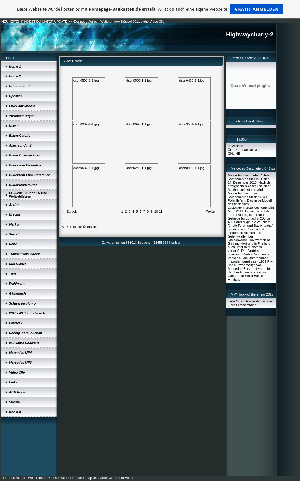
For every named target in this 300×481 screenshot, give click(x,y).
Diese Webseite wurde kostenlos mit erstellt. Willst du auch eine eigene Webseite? (150, 9)
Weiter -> (212, 211)
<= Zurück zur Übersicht (79, 227)
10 (156, 211)
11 (160, 211)
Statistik (15, 402)
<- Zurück (70, 211)
